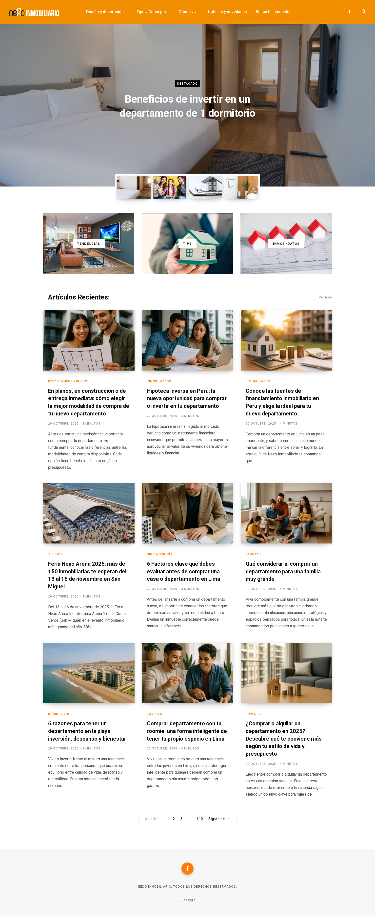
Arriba (187, 901)
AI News (55, 554)
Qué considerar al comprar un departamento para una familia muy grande (283, 571)
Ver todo (325, 297)
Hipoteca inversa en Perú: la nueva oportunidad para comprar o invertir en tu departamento (187, 398)
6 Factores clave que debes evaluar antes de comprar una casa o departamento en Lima (183, 571)
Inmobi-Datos (159, 381)
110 (200, 819)
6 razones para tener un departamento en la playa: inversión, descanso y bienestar (87, 731)
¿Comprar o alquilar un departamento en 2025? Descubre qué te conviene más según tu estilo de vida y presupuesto (284, 738)
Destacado (187, 83)
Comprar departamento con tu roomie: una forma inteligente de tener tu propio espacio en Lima (187, 731)
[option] (187, 105)
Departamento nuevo (68, 381)
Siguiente (219, 819)
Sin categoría (160, 554)
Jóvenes (154, 714)
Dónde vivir (58, 714)
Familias (253, 554)
